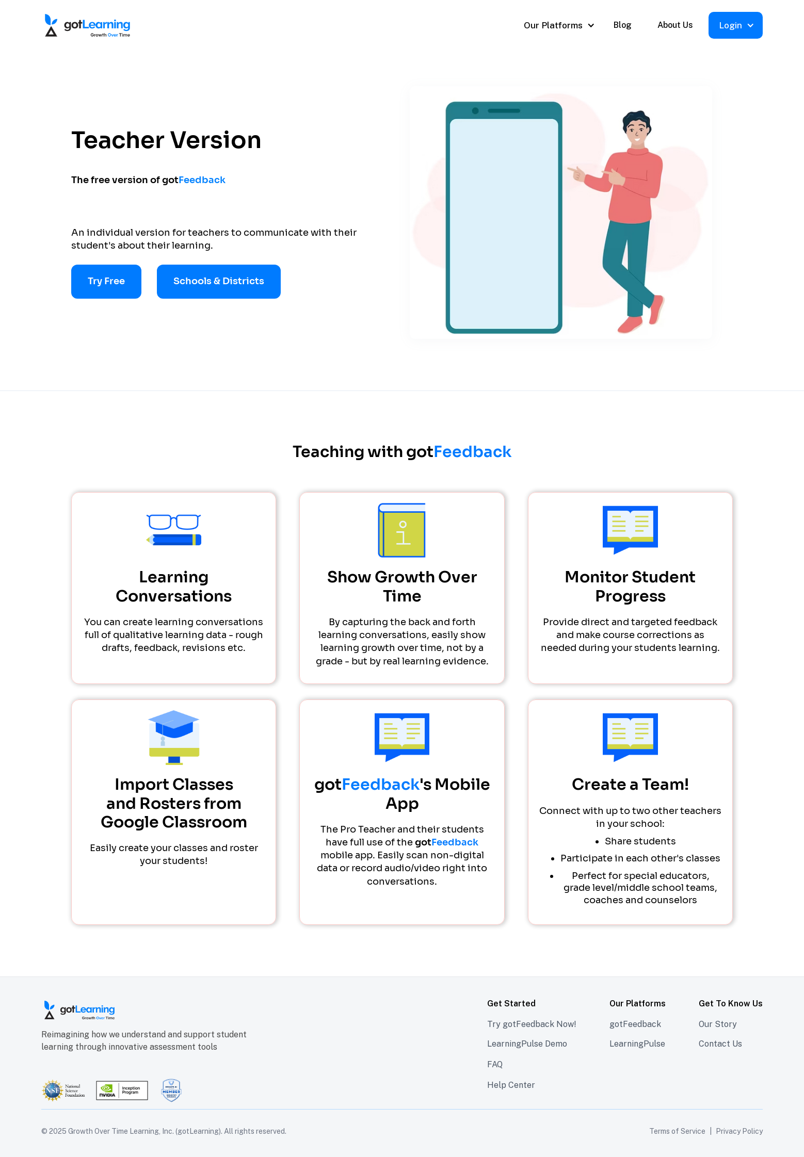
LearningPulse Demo (527, 1044)
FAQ (495, 1064)
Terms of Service (677, 1131)
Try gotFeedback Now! (531, 1024)
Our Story (718, 1024)
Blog (623, 25)
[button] (558, 25)
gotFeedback (635, 1024)
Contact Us (720, 1044)
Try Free (106, 281)
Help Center (511, 1085)
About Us (675, 25)
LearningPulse (637, 1044)
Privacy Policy (739, 1131)
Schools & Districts (218, 281)
